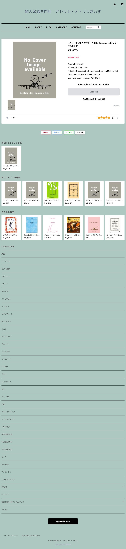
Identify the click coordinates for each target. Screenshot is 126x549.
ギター (4, 389)
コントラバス (6, 382)
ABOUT (38, 27)
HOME (28, 27)
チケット (4, 510)
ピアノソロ (5, 261)
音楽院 (4, 487)
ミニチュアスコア (8, 419)
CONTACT (76, 27)
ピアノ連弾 (5, 269)
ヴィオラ (4, 367)
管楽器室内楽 (6, 442)
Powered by (63, 544)
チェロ (3, 374)
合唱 (3, 404)
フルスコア (5, 427)
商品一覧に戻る (63, 521)
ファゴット (5, 306)
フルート (4, 284)
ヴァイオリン (6, 359)
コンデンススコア (8, 479)
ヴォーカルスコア (8, 412)
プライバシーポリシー (10, 536)
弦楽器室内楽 (6, 434)
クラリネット (6, 299)
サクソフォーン (7, 314)
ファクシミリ (6, 472)
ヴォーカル (5, 397)
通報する (117, 105)
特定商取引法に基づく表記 (31, 536)
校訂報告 (5, 464)
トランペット (6, 321)
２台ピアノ (5, 276)
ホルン (4, 329)
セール (4, 457)
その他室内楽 (6, 449)
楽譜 (3, 254)
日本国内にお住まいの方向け (94, 99)
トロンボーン (6, 336)
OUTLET (5, 494)
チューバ (4, 344)
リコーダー (5, 352)
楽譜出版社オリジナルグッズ (12, 502)
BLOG (49, 27)
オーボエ (4, 291)
